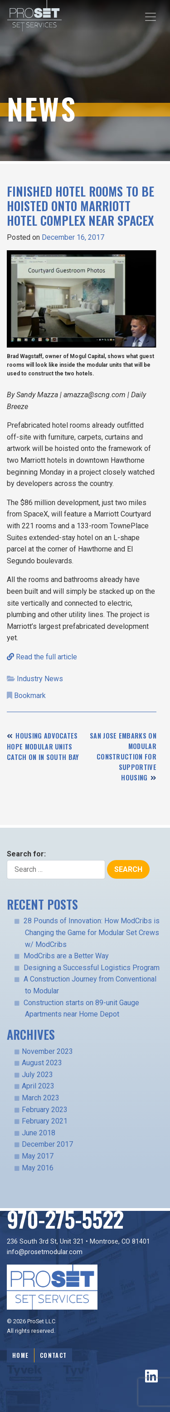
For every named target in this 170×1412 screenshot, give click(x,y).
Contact (53, 1355)
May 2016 (37, 1168)
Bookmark (30, 695)
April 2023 (38, 1086)
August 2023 (42, 1062)
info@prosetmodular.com (45, 1252)
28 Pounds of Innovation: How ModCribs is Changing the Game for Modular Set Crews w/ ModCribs (92, 932)
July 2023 (37, 1074)
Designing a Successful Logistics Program (92, 967)
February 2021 (45, 1121)
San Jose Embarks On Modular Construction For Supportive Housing (123, 756)
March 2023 (40, 1097)
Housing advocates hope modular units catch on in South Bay (43, 746)
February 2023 (45, 1109)
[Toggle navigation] (150, 16)
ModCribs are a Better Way (66, 955)
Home (20, 1355)
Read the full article (42, 657)
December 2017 (47, 1144)
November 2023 (47, 1051)
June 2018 (38, 1133)
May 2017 (37, 1156)
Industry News (40, 678)
